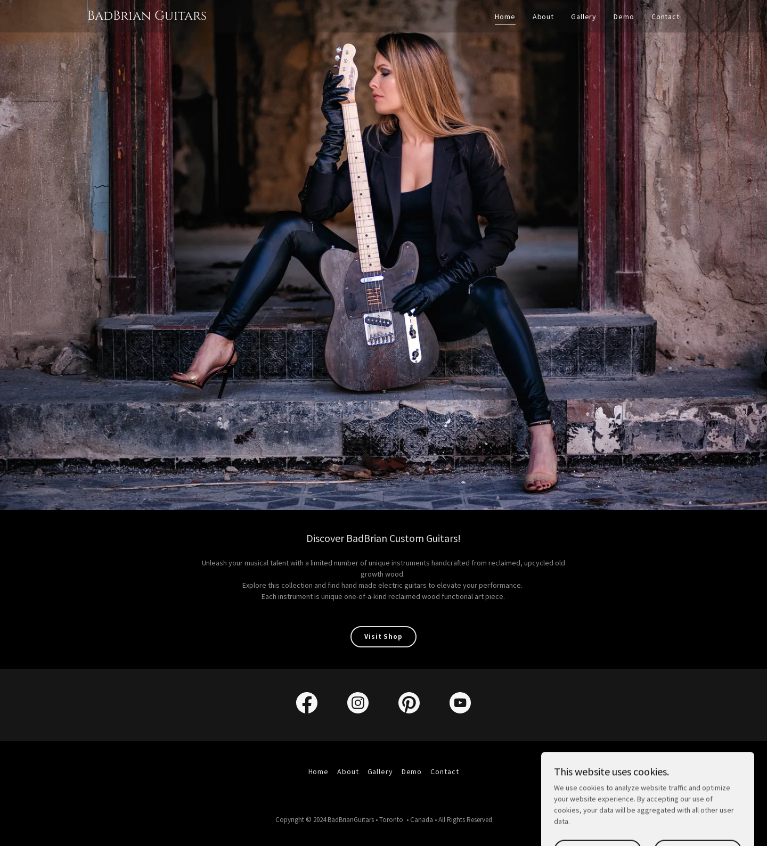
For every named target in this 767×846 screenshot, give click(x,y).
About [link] (543, 16)
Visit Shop (383, 636)
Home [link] (505, 16)
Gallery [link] (584, 16)
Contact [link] (665, 16)
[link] (147, 17)
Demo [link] (624, 16)
